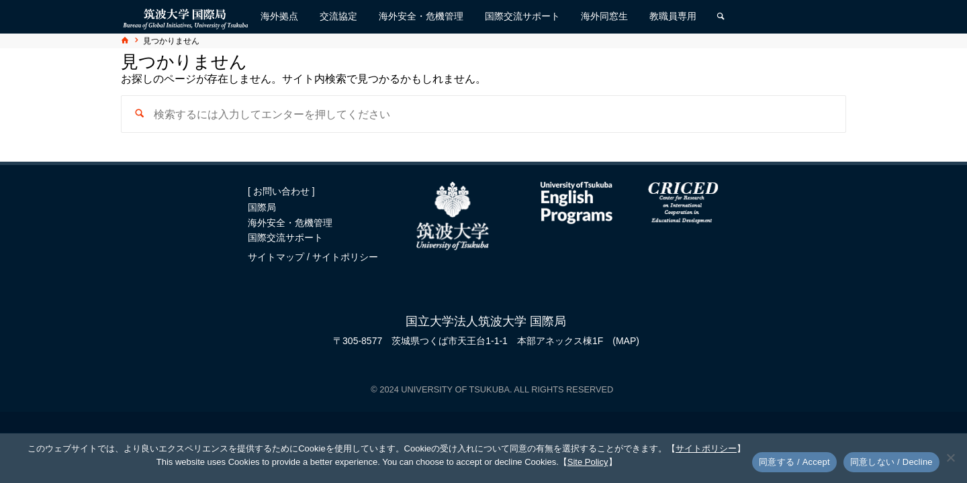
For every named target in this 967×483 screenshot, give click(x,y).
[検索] (720, 17)
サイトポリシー (345, 257)
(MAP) (625, 340)
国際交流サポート (285, 237)
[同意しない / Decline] (950, 457)
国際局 (262, 207)
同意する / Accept (794, 462)
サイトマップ (277, 257)
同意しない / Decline (891, 462)
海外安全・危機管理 (290, 222)
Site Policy (587, 462)
